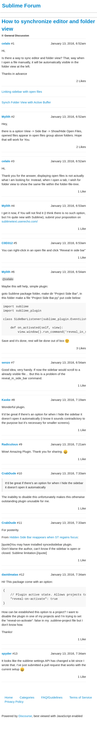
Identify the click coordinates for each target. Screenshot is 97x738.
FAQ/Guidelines (51, 697)
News (42, 13)
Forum (55, 13)
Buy (26, 13)
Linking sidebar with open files (22, 91)
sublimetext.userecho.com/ (20, 221)
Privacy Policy (14, 701)
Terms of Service (80, 697)
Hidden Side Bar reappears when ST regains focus (43, 537)
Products (12, 13)
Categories (27, 697)
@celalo (7, 279)
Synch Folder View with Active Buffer (26, 102)
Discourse (25, 716)
